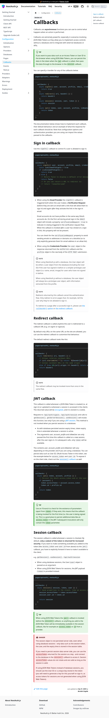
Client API (7, 24)
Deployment (7, 89)
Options (6, 47)
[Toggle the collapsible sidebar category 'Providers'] (28, 73)
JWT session (70, 420)
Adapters (6, 77)
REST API (7, 27)
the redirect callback (64, 308)
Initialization (8, 43)
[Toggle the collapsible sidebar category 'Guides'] (28, 93)
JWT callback (97, 20)
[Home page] (36, 13)
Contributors (78, 705)
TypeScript (7, 31)
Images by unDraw (81, 708)
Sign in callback (98, 14)
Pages (5, 58)
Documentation (28, 6)
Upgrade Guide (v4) (11, 35)
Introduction (8, 16)
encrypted (59, 410)
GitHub (83, 6)
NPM (41, 708)
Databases (7, 54)
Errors (4, 85)
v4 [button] (69, 6)
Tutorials (42, 6)
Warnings (6, 81)
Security (58, 6)
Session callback (98, 23)
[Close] (106, 1)
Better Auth (64, 2)
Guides (5, 93)
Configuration (8, 39)
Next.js (6, 70)
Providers (7, 50)
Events (6, 66)
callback (67, 459)
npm (77, 6)
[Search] (99, 6)
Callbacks (7, 62)
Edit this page (41, 689)
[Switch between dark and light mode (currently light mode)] (88, 6)
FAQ (50, 6)
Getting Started (8, 12)
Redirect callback (99, 17)
